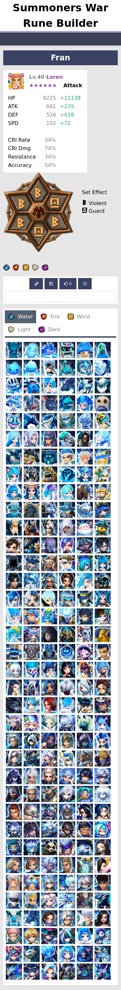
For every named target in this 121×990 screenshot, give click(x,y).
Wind (78, 317)
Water (20, 317)
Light (19, 329)
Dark (49, 329)
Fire (50, 317)
